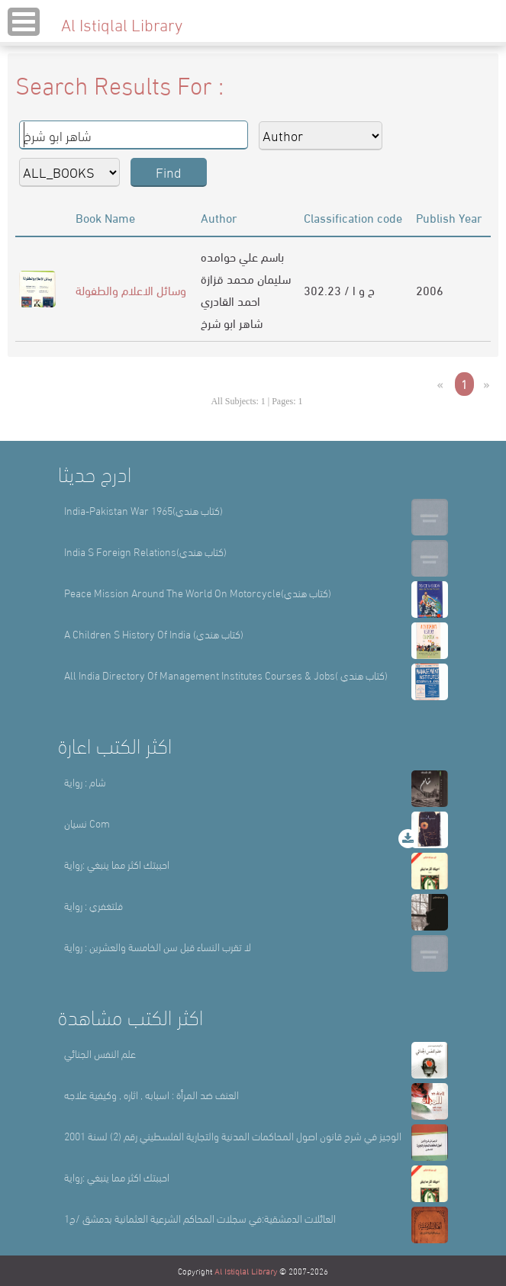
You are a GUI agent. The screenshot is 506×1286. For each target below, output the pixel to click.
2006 (429, 289)
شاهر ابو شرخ (232, 322)
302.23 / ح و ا (339, 289)
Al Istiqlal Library (245, 1270)
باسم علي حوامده (242, 256)
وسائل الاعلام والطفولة (131, 289)
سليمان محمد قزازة (246, 278)
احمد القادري (230, 300)
